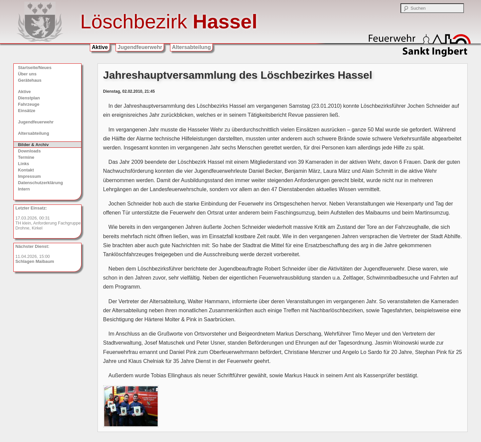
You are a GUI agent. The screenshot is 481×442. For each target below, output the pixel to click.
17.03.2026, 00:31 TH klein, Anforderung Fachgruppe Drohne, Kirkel (48, 218)
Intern (24, 188)
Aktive (100, 47)
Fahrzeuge (28, 104)
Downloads (29, 150)
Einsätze (26, 110)
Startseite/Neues (34, 67)
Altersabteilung (191, 47)
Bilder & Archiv (33, 144)
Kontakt (26, 169)
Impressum (29, 176)
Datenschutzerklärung (40, 182)
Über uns (27, 73)
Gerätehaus (29, 80)
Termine (26, 157)
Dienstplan (29, 97)
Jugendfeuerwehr (140, 47)
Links (23, 163)
